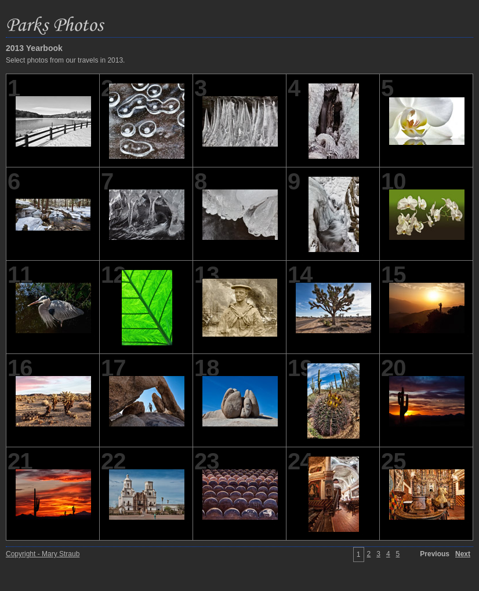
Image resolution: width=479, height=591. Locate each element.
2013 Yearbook (34, 48)
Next (462, 554)
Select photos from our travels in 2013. (65, 60)
